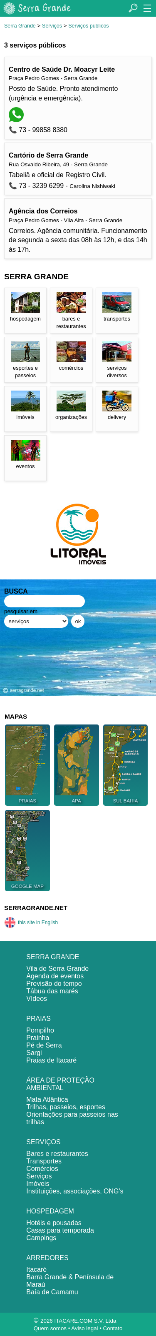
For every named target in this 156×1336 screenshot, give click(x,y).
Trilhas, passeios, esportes (65, 1106)
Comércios (42, 1168)
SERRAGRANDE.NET (35, 907)
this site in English (31, 922)
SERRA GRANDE (52, 956)
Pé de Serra (44, 1045)
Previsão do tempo (54, 983)
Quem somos (50, 1328)
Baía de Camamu (52, 1292)
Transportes (44, 1161)
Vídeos (36, 998)
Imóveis (37, 1183)
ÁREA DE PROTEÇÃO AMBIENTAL (60, 1084)
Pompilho (40, 1030)
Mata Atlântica (47, 1099)
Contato (113, 1328)
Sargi (34, 1052)
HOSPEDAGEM (50, 1211)
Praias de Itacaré (51, 1060)
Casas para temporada (60, 1230)
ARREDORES (47, 1257)
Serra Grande (20, 26)
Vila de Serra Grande (57, 968)
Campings (41, 1237)
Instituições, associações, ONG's (74, 1191)
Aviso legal (84, 1328)
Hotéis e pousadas (54, 1222)
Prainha (37, 1037)
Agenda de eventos (55, 976)
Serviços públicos (88, 26)
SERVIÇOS (43, 1142)
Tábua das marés (52, 991)
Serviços (52, 26)
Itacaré (36, 1269)
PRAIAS (38, 1018)
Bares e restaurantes (57, 1153)
